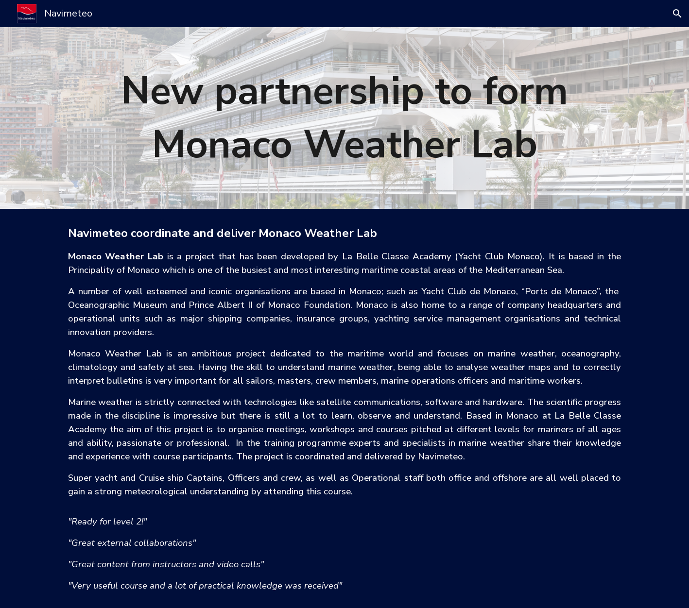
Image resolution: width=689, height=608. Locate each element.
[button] (677, 13)
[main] (344, 118)
